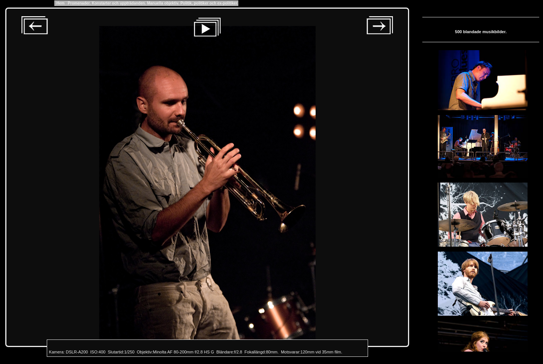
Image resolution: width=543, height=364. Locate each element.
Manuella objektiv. (163, 3)
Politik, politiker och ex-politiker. (209, 3)
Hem (60, 3)
